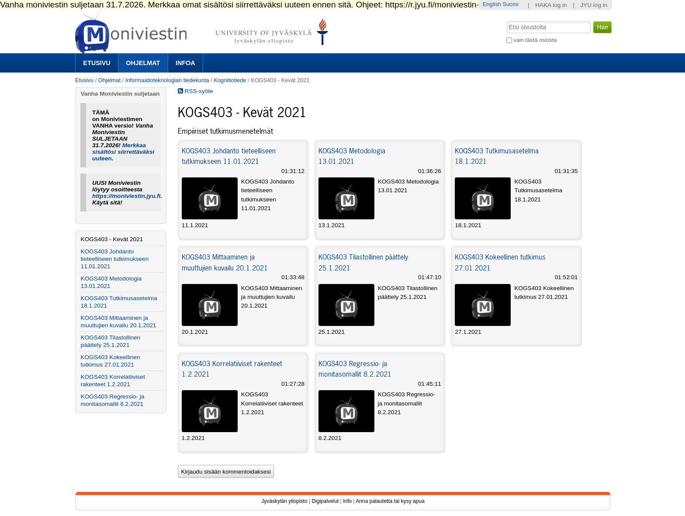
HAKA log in (551, 5)
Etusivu (96, 62)
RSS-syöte (195, 91)
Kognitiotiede (230, 80)
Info (347, 501)
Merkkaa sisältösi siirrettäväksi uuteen (123, 152)
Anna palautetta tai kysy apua (390, 501)
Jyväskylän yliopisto (284, 501)
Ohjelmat (143, 62)
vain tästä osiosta (535, 40)
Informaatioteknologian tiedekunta (167, 80)
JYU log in (593, 5)
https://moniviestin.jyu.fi (126, 196)
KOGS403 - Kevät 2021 (112, 239)
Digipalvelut (325, 501)
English (492, 4)
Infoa (185, 62)
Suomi (510, 4)
